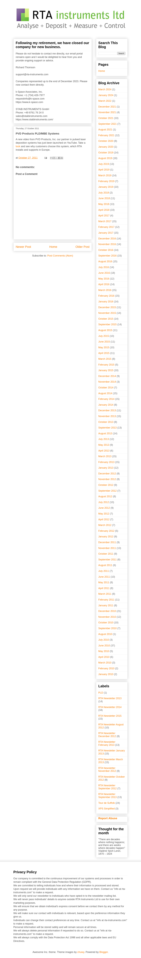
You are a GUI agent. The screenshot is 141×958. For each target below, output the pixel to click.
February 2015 (106, 364)
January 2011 (105, 605)
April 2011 (103, 588)
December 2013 (107, 410)
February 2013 (106, 462)
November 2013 (107, 416)
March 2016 (104, 290)
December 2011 (107, 542)
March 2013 (104, 456)
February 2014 (106, 399)
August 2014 (105, 393)
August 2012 (105, 496)
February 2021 (106, 135)
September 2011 (107, 559)
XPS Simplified (106, 808)
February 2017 (106, 227)
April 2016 (103, 284)
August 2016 (105, 261)
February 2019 (106, 181)
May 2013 (103, 445)
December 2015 (107, 307)
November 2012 (107, 479)
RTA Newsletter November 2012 (107, 769)
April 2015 (103, 353)
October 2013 (105, 422)
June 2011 (104, 576)
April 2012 (103, 519)
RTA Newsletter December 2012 (107, 735)
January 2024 (105, 95)
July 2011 (103, 571)
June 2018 (104, 198)
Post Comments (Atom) (60, 255)
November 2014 (107, 381)
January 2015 (105, 370)
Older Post (82, 246)
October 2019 (105, 152)
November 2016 (107, 244)
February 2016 (106, 295)
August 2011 (105, 565)
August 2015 (105, 330)
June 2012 (104, 507)
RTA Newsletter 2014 (109, 707)
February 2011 (106, 599)
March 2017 (104, 221)
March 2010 (104, 662)
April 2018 (103, 210)
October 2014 (105, 387)
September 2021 (107, 124)
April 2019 (103, 169)
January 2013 (105, 467)
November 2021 (107, 112)
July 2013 (103, 439)
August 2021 (105, 129)
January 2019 (105, 187)
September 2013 (107, 427)
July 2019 (103, 164)
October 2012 (105, 485)
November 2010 (107, 617)
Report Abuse (107, 818)
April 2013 (103, 450)
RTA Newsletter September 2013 (107, 796)
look (18, 146)
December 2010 (107, 611)
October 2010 (105, 622)
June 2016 (104, 273)
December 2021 (107, 106)
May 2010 (103, 651)
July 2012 (103, 502)
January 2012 (105, 536)
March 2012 (104, 525)
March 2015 (104, 359)
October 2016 (105, 250)
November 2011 (107, 548)
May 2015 (103, 347)
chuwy (80, 952)
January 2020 (105, 146)
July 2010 (103, 639)
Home (53, 246)
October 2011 (105, 553)
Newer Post (23, 246)
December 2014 (107, 376)
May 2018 (103, 204)
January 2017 (105, 232)
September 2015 (107, 324)
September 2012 (107, 490)
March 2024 (104, 89)
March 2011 (104, 593)
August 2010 (105, 634)
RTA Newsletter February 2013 (106, 743)
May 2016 (103, 278)
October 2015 (105, 318)
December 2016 (107, 238)
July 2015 (103, 336)
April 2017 (103, 215)
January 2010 (105, 674)
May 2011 (103, 582)
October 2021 (105, 118)
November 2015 (107, 313)
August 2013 (105, 433)
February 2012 (106, 531)
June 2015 (104, 341)
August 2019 (105, 158)
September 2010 (107, 628)
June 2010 (104, 645)
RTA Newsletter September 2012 (107, 787)
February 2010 (106, 668)
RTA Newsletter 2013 (109, 698)
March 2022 (104, 101)
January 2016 (105, 301)
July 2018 (103, 192)
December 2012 (107, 473)
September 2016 (107, 255)
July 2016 (103, 267)
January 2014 (105, 404)
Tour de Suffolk (106, 803)
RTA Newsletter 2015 (109, 715)
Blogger (103, 952)
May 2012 (103, 513)
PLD (100, 692)
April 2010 (103, 657)
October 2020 (105, 141)
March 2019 (104, 175)
